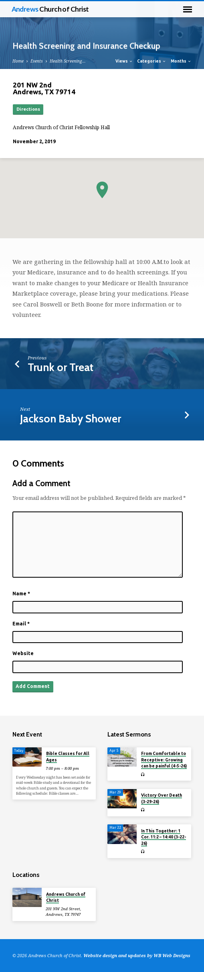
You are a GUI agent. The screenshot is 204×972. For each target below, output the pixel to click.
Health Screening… (68, 61)
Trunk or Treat (60, 367)
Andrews (50, 9)
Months (181, 61)
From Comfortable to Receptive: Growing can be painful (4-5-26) (164, 759)
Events (36, 61)
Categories (151, 61)
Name (21, 593)
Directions (28, 109)
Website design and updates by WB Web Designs (136, 955)
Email (21, 623)
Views (124, 61)
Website (23, 653)
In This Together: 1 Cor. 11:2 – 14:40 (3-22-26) (163, 837)
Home (18, 61)
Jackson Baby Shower (70, 418)
